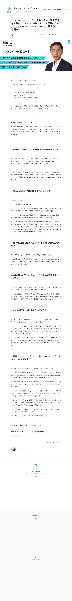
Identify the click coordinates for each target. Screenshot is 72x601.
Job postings (65, 9)
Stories (59, 9)
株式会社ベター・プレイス (25, 8)
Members (54, 9)
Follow (17, 11)
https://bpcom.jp (24, 11)
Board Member (36, 471)
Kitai (15, 34)
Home (44, 9)
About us (49, 9)
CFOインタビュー (15, 436)
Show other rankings (36, 559)
